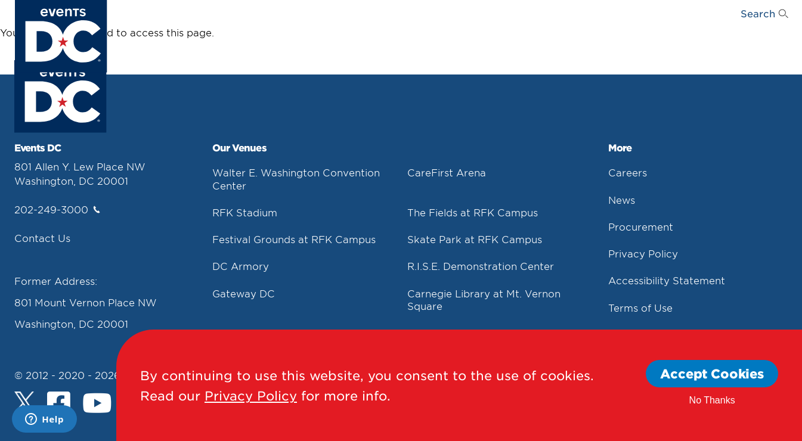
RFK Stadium (244, 212)
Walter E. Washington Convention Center (296, 178)
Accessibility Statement (666, 280)
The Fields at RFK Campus (472, 212)
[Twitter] (24, 402)
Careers (627, 172)
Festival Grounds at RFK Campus (294, 239)
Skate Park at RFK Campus (474, 239)
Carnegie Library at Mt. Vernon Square (484, 299)
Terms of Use (640, 307)
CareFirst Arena (446, 172)
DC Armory (240, 266)
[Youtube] (97, 405)
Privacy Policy (643, 253)
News (621, 200)
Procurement (640, 226)
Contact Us (42, 238)
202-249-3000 (57, 209)
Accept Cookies (712, 373)
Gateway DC (243, 293)
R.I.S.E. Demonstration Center (480, 266)
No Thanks (712, 400)
